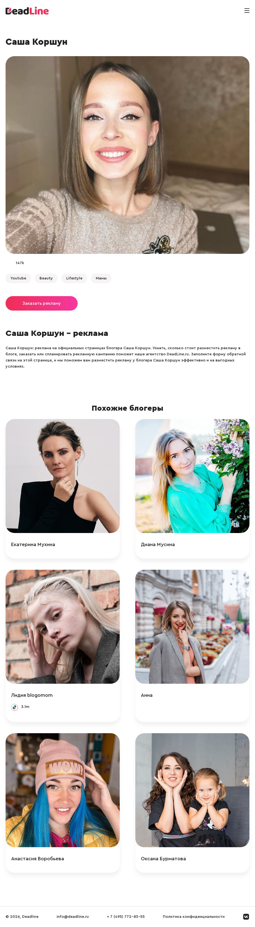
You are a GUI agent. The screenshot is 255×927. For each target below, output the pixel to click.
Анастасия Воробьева (37, 858)
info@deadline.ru (73, 917)
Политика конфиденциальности (194, 917)
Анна (147, 695)
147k (20, 263)
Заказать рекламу (41, 303)
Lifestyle (74, 278)
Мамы (101, 278)
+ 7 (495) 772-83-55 (126, 917)
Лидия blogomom (32, 695)
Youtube (18, 278)
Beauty (46, 278)
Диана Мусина (158, 544)
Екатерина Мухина (33, 544)
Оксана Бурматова (163, 858)
